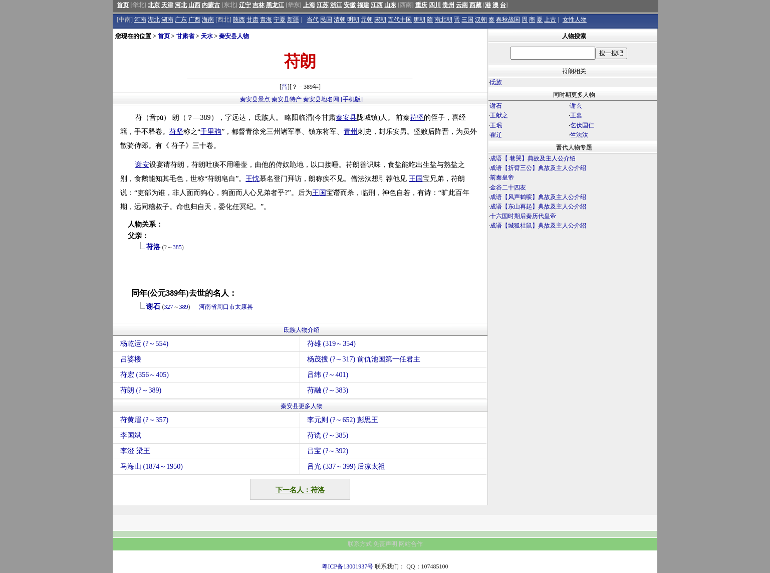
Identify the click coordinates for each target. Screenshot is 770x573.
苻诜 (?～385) (327, 435)
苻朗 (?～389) (140, 390)
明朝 (353, 19)
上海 (309, 5)
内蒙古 (211, 5)
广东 (181, 19)
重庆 (421, 5)
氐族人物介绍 (302, 329)
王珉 (496, 125)
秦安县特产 (287, 99)
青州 (351, 131)
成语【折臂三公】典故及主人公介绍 (538, 167)
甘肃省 (185, 36)
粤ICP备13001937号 (347, 566)
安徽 (350, 5)
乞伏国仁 (582, 125)
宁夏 (280, 19)
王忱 (252, 178)
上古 (550, 19)
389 (183, 306)
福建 (363, 5)
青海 (266, 19)
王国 (416, 178)
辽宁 (245, 5)
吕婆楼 (130, 359)
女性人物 (575, 19)
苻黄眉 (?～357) (144, 420)
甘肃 (252, 19)
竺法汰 (579, 134)
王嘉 (576, 115)
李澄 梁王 (135, 451)
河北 (181, 5)
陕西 (239, 19)
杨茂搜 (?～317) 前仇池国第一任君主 (363, 359)
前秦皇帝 (502, 177)
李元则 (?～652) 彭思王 (342, 420)
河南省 (208, 306)
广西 (194, 19)
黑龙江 (275, 5)
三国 (467, 19)
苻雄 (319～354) (331, 343)
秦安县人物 (234, 36)
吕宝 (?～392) (327, 451)
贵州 (448, 5)
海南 (208, 19)
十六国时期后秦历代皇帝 (523, 216)
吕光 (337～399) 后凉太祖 (346, 466)
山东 (390, 5)
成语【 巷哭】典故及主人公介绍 (533, 158)
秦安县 (346, 117)
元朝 (367, 19)
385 (177, 247)
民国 (326, 19)
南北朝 (443, 19)
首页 (123, 5)
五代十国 (400, 19)
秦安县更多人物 (302, 406)
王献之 (499, 115)
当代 (313, 19)
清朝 (340, 19)
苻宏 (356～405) (144, 374)
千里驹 (210, 131)
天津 (167, 5)
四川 (435, 5)
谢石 (153, 306)
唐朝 (419, 19)
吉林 (258, 5)
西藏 (475, 5)
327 (168, 306)
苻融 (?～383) (327, 390)
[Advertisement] (572, 319)
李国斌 (130, 435)
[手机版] (352, 99)
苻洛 (153, 247)
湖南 (167, 19)
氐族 (496, 82)
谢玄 (576, 105)
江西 (377, 5)
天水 (207, 36)
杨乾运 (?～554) (144, 343)
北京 (154, 5)
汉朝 (481, 19)
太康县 (244, 306)
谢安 (142, 164)
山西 (194, 5)
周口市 (226, 306)
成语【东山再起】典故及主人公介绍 (538, 206)
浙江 (336, 5)
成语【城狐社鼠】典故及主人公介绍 (538, 225)
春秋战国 (508, 19)
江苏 (323, 5)
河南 (140, 19)
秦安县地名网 (321, 99)
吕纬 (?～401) (327, 374)
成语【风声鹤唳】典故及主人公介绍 (538, 197)
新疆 (293, 19)
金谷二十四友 (508, 187)
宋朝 (380, 19)
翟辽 (496, 134)
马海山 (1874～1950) (151, 466)
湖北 (154, 19)
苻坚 (417, 117)
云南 (462, 5)
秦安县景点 (255, 99)
